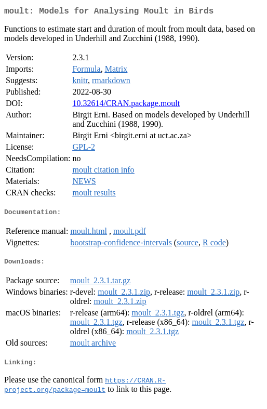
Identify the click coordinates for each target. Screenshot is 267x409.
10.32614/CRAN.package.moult (126, 105)
